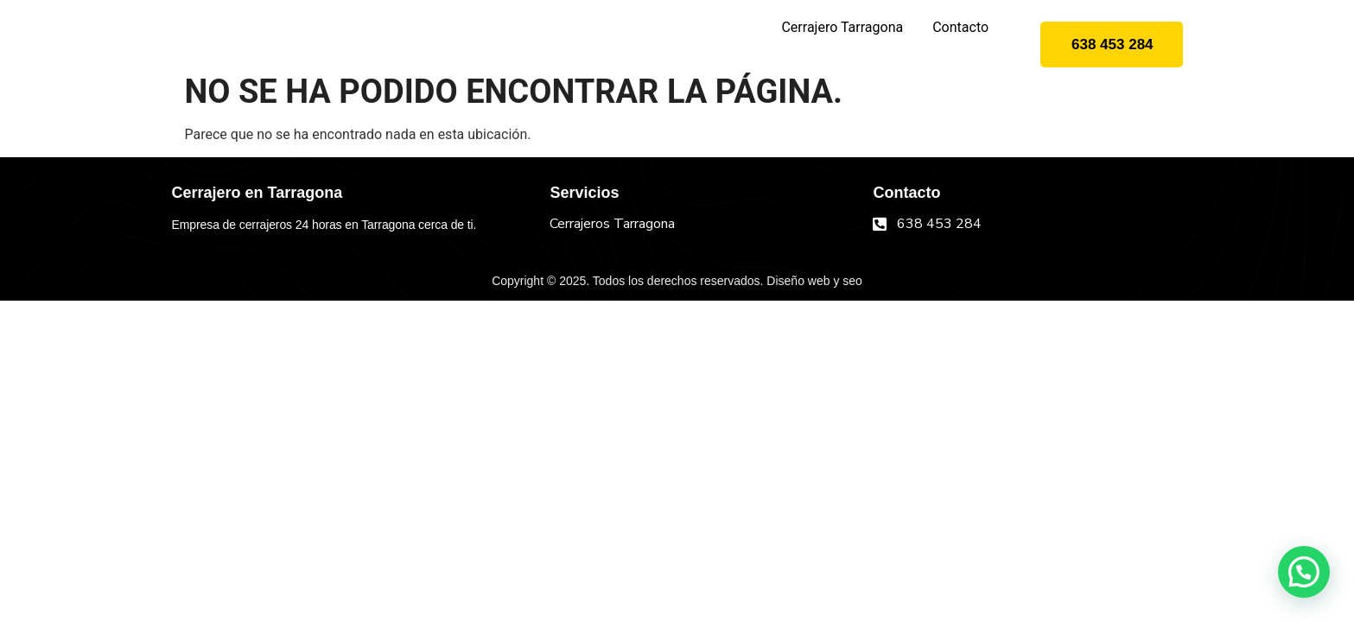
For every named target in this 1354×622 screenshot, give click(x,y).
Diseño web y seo (814, 281)
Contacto (960, 27)
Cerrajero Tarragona (842, 27)
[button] (1304, 572)
